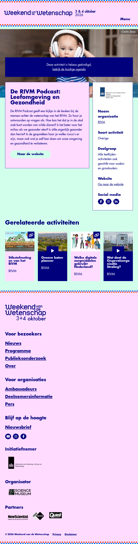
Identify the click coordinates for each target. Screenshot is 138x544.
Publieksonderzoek (25, 358)
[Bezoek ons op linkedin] (116, 201)
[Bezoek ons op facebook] (101, 201)
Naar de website (30, 154)
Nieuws (13, 343)
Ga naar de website (111, 184)
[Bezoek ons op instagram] (109, 201)
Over (10, 366)
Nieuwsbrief (18, 427)
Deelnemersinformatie (29, 397)
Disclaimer (71, 534)
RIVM (101, 122)
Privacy (57, 534)
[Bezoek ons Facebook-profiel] (23, 436)
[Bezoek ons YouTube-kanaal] (8, 436)
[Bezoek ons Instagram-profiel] (16, 436)
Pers (9, 404)
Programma (18, 351)
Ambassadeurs (21, 389)
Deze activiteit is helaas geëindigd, (69, 67)
